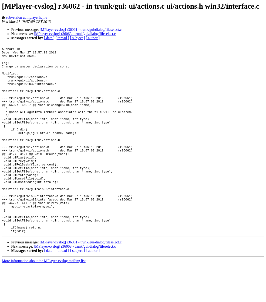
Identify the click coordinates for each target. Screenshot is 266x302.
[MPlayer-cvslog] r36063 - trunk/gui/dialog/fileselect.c (75, 34)
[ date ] (49, 38)
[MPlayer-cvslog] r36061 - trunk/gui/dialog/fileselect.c (81, 30)
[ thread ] (62, 38)
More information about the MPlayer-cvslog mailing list (44, 298)
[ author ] (93, 38)
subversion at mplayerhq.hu (26, 17)
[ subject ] (77, 38)
